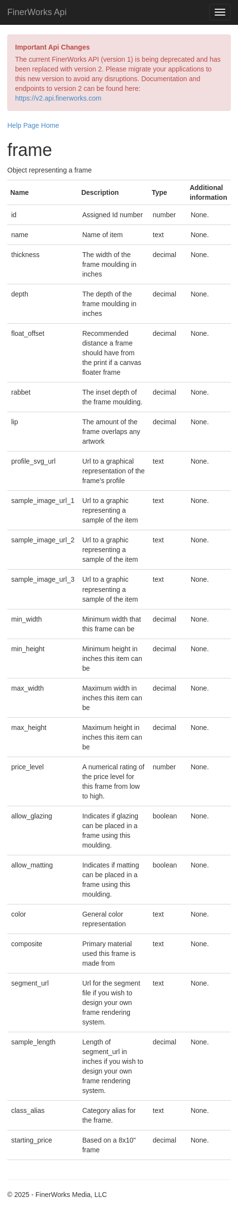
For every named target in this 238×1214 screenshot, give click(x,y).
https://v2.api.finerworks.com (58, 98)
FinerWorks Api (37, 12)
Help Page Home (33, 125)
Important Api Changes (52, 47)
